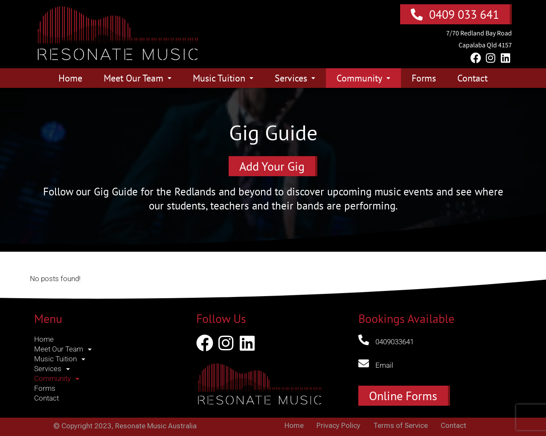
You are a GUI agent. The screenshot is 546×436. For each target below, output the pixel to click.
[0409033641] (363, 339)
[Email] (363, 363)
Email (384, 365)
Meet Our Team (137, 78)
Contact (472, 78)
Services (295, 78)
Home (70, 78)
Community (363, 78)
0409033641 (394, 341)
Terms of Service (400, 425)
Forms (424, 78)
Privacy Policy (338, 425)
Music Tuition (223, 78)
